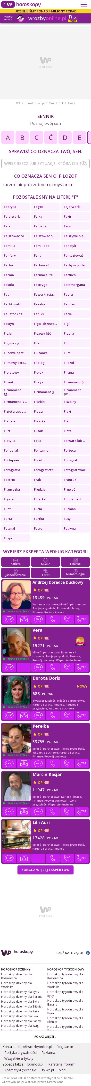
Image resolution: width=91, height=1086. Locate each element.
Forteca (70, 450)
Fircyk (38, 382)
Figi (67, 323)
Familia (9, 245)
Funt (7, 509)
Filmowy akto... (15, 362)
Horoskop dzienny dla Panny (21, 1021)
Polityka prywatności (20, 1052)
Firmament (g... (12, 392)
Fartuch (70, 275)
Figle (8, 333)
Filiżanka (41, 353)
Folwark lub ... (74, 440)
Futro (38, 528)
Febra (68, 294)
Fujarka (40, 499)
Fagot (38, 206)
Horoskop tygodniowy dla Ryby (65, 994)
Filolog (39, 362)
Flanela (9, 421)
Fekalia (39, 304)
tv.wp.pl (48, 1070)
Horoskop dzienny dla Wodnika (16, 985)
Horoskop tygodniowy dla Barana (65, 1003)
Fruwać (69, 489)
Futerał (9, 528)
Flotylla (9, 440)
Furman (70, 509)
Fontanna (41, 450)
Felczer (69, 304)
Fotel (38, 460)
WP (18, 103)
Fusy (67, 518)
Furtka (39, 518)
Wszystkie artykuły (18, 1058)
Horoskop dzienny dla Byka (20, 1001)
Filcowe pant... (15, 353)
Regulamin (65, 1046)
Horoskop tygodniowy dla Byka (65, 1011)
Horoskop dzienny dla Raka (20, 1011)
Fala (7, 226)
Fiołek (38, 372)
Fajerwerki (72, 206)
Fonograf (11, 450)
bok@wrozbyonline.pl (35, 1046)
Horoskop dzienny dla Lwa (19, 1016)
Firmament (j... (45, 392)
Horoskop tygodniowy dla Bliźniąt (65, 1020)
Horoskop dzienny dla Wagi (20, 1026)
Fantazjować (73, 255)
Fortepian (11, 460)
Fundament (73, 499)
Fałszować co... (15, 236)
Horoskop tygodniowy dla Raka (65, 1029)
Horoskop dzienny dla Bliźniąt (21, 1006)
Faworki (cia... (44, 294)
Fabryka (10, 206)
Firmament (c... (75, 382)
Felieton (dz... (14, 314)
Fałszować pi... (45, 236)
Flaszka (39, 421)
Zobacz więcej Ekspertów (45, 869)
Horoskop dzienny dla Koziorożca (16, 976)
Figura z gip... (14, 343)
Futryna (70, 528)
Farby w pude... (75, 265)
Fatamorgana (74, 284)
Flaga (38, 411)
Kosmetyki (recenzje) (20, 1070)
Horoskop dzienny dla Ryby (20, 992)
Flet (67, 421)
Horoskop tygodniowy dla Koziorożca (65, 976)
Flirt (7, 431)
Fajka (38, 216)
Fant (37, 255)
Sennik (53, 103)
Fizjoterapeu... (15, 411)
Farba (8, 265)
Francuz (70, 479)
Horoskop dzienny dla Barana (21, 997)
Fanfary (10, 255)
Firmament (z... (15, 401)
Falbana (40, 226)
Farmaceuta (43, 275)
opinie (43, 590)
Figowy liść (42, 333)
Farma (9, 275)
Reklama (48, 1052)
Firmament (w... (72, 392)
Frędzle (40, 489)
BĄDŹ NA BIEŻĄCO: (73, 953)
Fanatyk (70, 245)
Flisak (38, 431)
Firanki (9, 382)
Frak (37, 479)
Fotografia (12, 470)
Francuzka (12, 489)
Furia (38, 509)
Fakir (68, 216)
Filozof (69, 362)
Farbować (41, 265)
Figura (69, 333)
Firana (69, 372)
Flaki (67, 411)
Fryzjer (9, 499)
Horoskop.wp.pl (35, 103)
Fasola (9, 284)
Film (67, 353)
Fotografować (74, 470)
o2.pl (62, 1070)
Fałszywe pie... (75, 236)
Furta (8, 518)
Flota (68, 431)
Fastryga (41, 284)
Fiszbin (39, 401)
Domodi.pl (35, 1064)
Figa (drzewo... (45, 323)
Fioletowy (11, 372)
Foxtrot (9, 479)
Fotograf (70, 460)
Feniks (39, 314)
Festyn (9, 323)
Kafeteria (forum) (61, 1064)
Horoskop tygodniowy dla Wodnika (65, 985)
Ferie (68, 314)
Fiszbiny (70, 401)
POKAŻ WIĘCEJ (45, 1037)
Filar (37, 343)
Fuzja (8, 538)
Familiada (42, 245)
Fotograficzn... (45, 470)
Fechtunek (12, 304)
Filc (66, 343)
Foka (37, 440)
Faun (7, 294)
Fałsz (68, 226)
